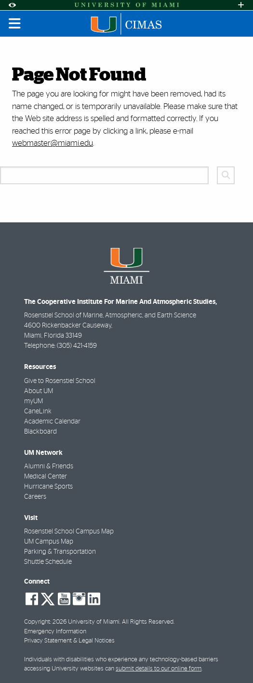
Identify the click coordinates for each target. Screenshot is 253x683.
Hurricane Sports (48, 486)
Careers (35, 496)
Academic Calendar (52, 421)
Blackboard (40, 431)
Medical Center (45, 476)
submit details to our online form (158, 669)
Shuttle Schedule (48, 562)
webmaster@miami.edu (52, 143)
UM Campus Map (48, 541)
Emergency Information (55, 631)
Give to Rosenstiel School (59, 381)
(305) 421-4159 (77, 345)
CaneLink (38, 411)
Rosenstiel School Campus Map (69, 531)
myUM (33, 401)
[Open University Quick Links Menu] (241, 5)
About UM (38, 391)
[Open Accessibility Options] (12, 5)
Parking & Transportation (60, 551)
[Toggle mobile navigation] (15, 24)
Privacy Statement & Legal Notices (69, 641)
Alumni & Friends (48, 466)
